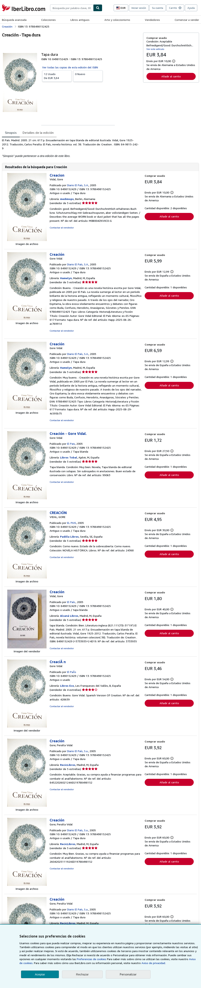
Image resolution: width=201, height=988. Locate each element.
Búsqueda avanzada (14, 19)
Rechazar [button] (82, 974)
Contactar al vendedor (62, 227)
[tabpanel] (71, 148)
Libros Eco (67, 685)
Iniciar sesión (139, 7)
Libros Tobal (68, 457)
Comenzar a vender (187, 19)
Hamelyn (66, 278)
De (57, 76)
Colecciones (48, 19)
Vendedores (152, 19)
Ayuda (191, 7)
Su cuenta (157, 7)
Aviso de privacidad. (154, 963)
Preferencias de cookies (91, 959)
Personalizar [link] (128, 974)
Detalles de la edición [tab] (38, 133)
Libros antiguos (80, 19)
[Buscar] (97, 8)
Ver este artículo (155, 49)
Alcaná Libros (69, 615)
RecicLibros (67, 764)
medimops (67, 199)
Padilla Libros (69, 536)
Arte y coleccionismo (117, 19)
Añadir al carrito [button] (171, 76)
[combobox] (71, 8)
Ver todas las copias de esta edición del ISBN (70, 67)
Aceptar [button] (40, 974)
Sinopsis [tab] (11, 133)
